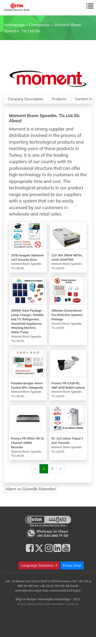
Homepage (14, 24)
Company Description (25, 99)
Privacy (22, 603)
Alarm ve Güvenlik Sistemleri (30, 488)
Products (59, 99)
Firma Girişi (72, 565)
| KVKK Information (53, 603)
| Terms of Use (34, 603)
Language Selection (37, 565)
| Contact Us (71, 603)
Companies (39, 24)
